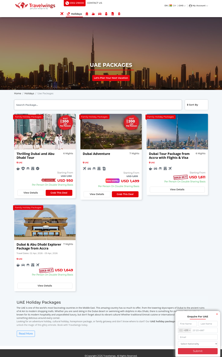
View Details (30, 192)
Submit (197, 351)
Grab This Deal (59, 192)
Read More (26, 333)
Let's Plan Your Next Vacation (111, 77)
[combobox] (185, 330)
